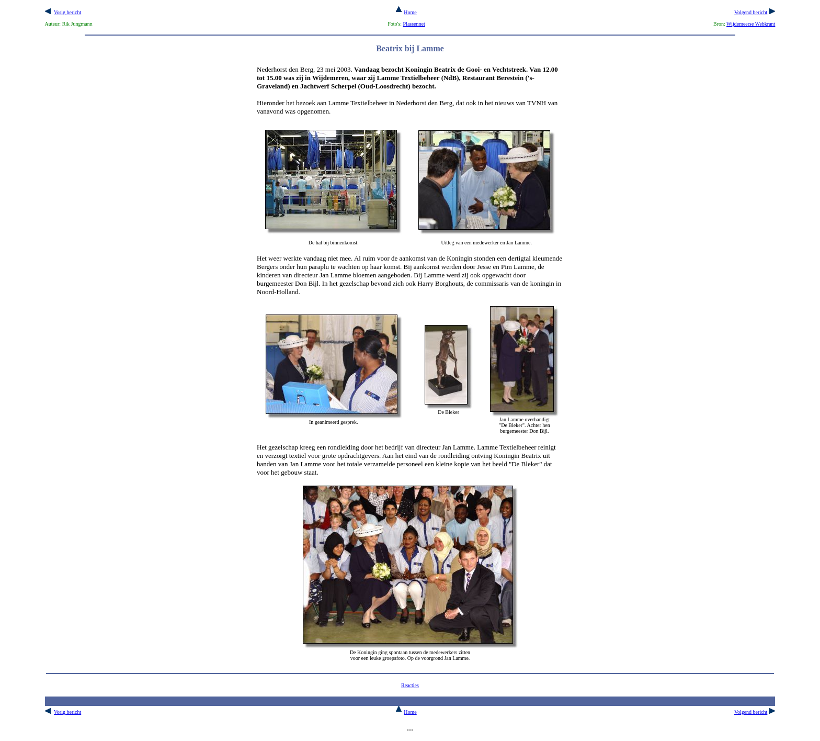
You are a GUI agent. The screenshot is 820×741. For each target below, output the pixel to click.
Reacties (410, 685)
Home (406, 12)
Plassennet (414, 24)
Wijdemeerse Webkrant (750, 24)
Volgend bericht (750, 12)
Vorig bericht (67, 12)
